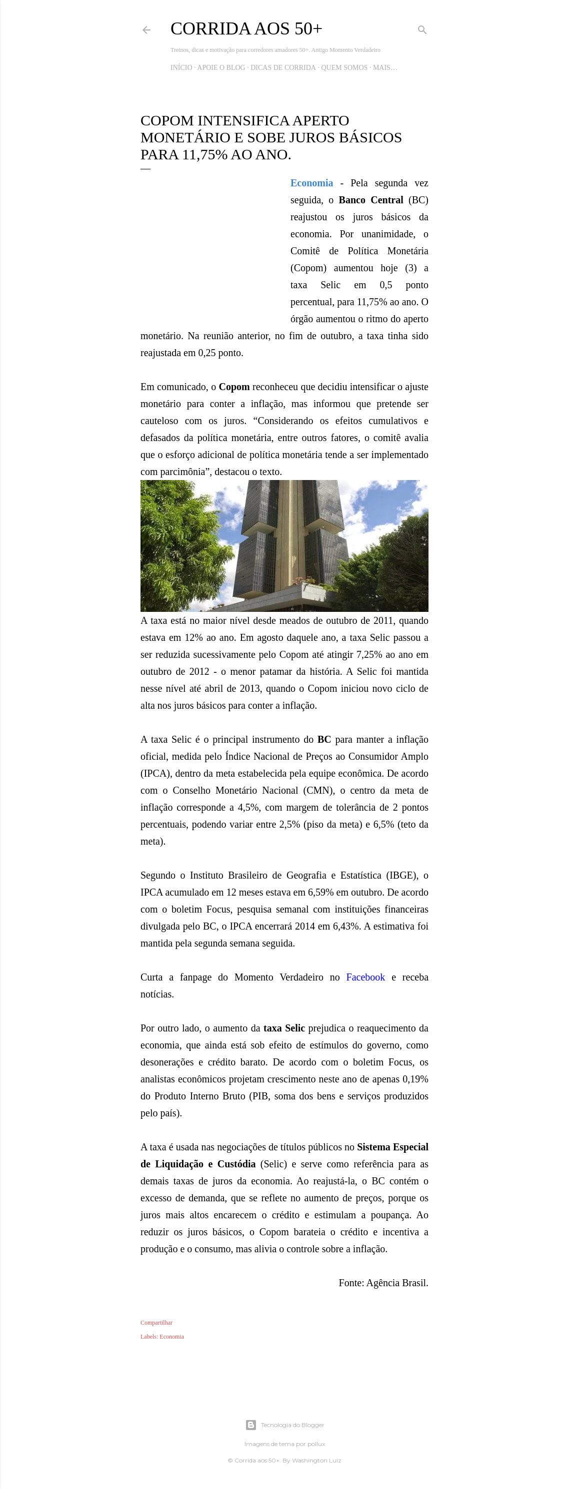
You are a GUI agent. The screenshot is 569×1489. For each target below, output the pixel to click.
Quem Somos (344, 67)
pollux (316, 1444)
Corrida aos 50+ (246, 28)
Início (181, 67)
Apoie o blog (221, 67)
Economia (172, 1336)
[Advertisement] (215, 253)
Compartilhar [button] (156, 1322)
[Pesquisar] (422, 28)
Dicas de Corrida (283, 67)
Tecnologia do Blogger (284, 1425)
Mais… (385, 67)
